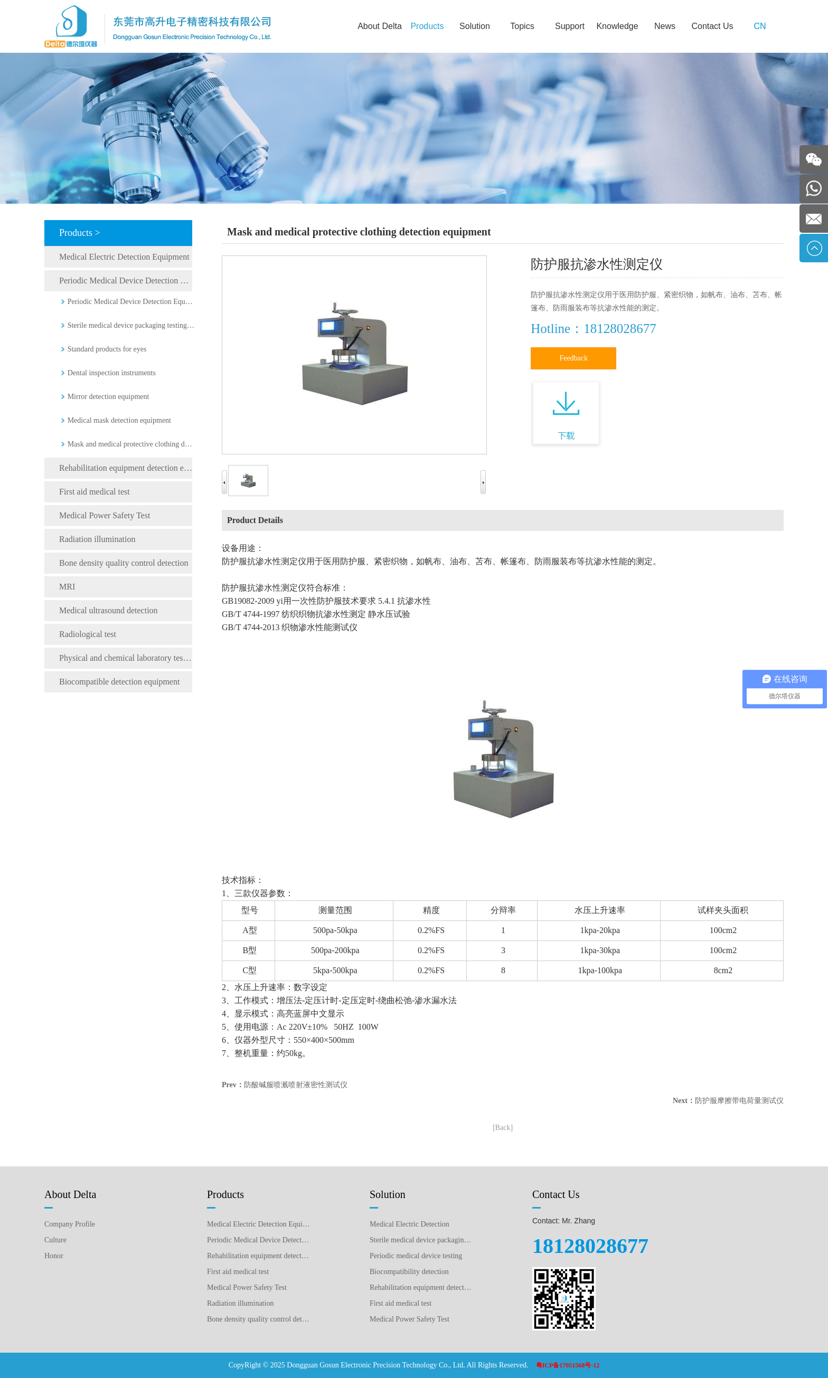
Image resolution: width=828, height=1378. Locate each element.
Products (427, 26)
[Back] (503, 1128)
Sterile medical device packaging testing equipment (131, 325)
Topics (522, 26)
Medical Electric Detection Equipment (124, 256)
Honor (53, 1256)
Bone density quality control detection (123, 562)
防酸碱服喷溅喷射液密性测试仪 (295, 1085)
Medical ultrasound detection (108, 610)
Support (570, 26)
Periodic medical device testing (416, 1256)
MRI (67, 586)
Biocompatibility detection (409, 1272)
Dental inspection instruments (112, 373)
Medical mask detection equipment (119, 420)
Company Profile (69, 1224)
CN (760, 26)
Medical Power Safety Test (104, 515)
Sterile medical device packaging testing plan (421, 1240)
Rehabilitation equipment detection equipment (125, 467)
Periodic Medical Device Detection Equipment (125, 280)
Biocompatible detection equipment (119, 681)
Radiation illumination (97, 539)
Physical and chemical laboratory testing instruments (125, 657)
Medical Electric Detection (409, 1224)
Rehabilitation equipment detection (421, 1287)
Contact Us (712, 26)
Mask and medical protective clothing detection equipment (131, 444)
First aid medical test (94, 491)
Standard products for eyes (107, 349)
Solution (474, 26)
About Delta (379, 26)
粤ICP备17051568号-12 (568, 1365)
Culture (55, 1240)
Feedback (573, 358)
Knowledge (617, 26)
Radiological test (87, 634)
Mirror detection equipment (108, 397)
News (664, 26)
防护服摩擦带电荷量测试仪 (739, 1101)
